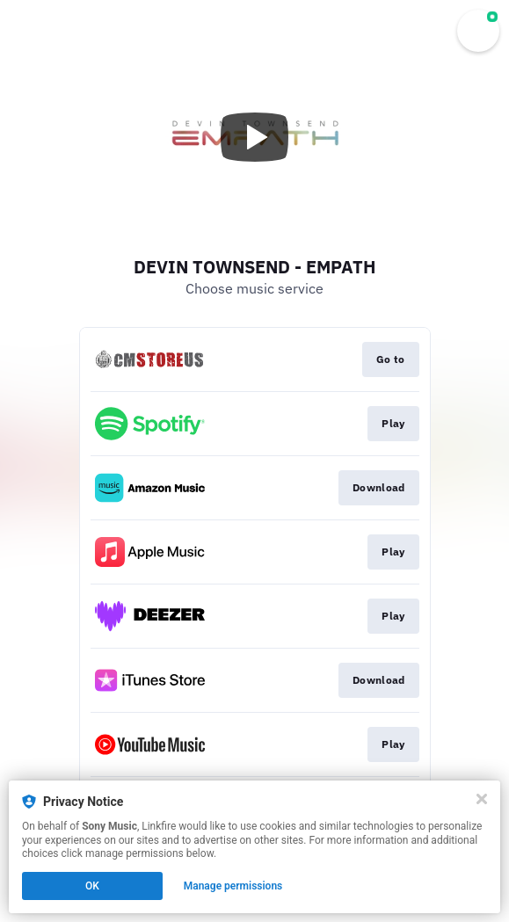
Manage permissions (233, 886)
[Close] (482, 799)
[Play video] (255, 137)
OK (92, 886)
